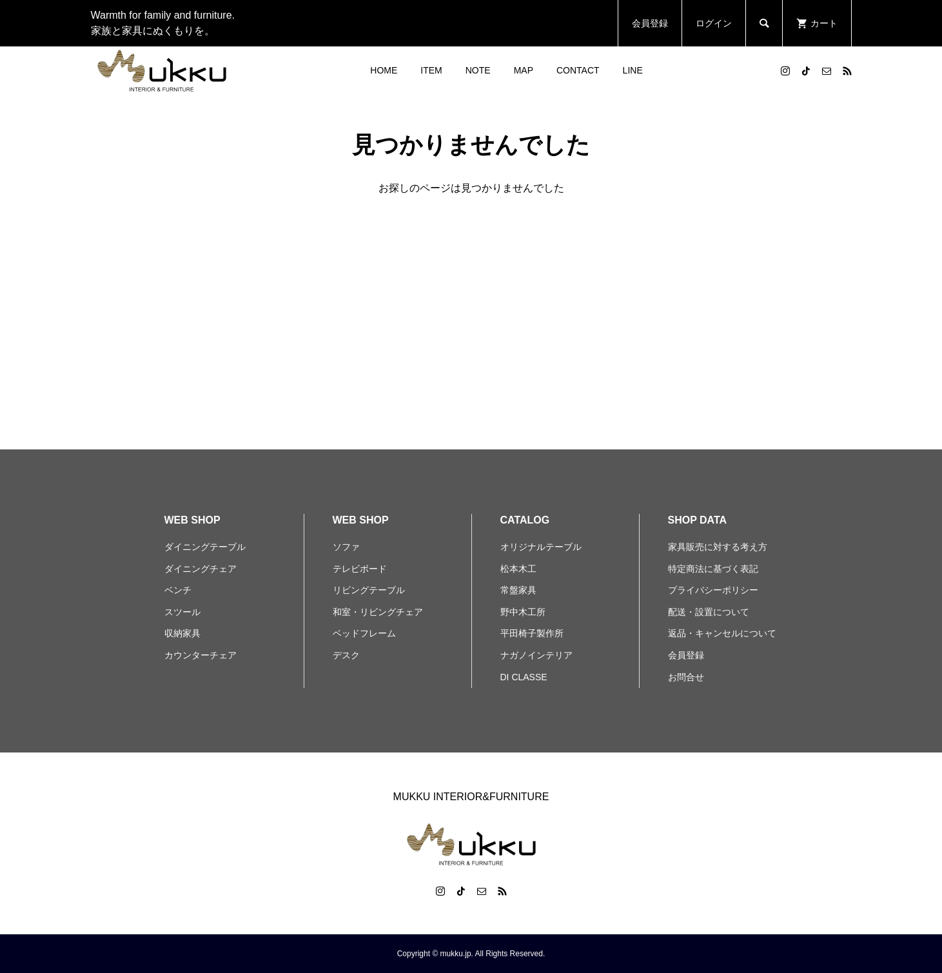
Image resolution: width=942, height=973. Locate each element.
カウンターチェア (200, 655)
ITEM (431, 70)
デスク (346, 655)
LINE (633, 70)
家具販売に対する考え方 (717, 547)
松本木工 (518, 569)
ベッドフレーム (364, 633)
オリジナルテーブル (541, 547)
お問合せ (686, 677)
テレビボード (360, 569)
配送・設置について (708, 612)
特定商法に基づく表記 (713, 569)
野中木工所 (522, 612)
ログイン (714, 23)
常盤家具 (518, 590)
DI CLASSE (523, 677)
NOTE (478, 70)
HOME (383, 70)
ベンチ (177, 590)
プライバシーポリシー (713, 590)
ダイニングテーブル (205, 547)
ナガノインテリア (536, 655)
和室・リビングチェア (378, 612)
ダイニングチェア (200, 569)
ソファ (346, 547)
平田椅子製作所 (532, 633)
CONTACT (578, 70)
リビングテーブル (369, 590)
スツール (182, 612)
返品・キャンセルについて (722, 633)
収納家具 (182, 633)
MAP (523, 70)
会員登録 (650, 23)
